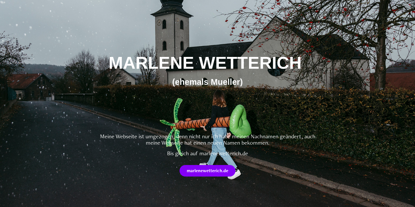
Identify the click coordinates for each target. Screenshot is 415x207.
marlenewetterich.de (207, 171)
